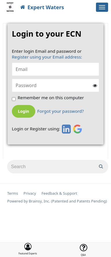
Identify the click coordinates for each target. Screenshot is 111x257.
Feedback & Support (59, 193)
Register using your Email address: (47, 57)
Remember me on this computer (51, 97)
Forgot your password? (60, 111)
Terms (12, 193)
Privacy (29, 193)
